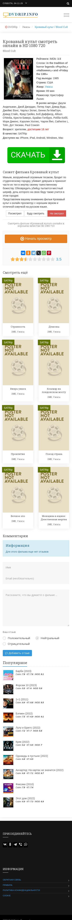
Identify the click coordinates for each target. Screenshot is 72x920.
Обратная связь (12, 880)
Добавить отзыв (17, 653)
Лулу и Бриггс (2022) (28, 727)
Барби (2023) (23, 671)
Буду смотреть (35, 213)
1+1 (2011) (22, 699)
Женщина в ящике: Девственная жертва (54, 517)
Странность (18, 326)
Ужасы (49, 86)
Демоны (54, 326)
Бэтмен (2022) (24, 713)
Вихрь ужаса (18, 388)
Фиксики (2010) (25, 784)
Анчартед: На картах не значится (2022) (40, 770)
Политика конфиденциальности (21, 890)
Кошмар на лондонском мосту (54, 390)
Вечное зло (18, 516)
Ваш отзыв (9, 632)
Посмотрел (15, 213)
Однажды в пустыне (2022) (32, 755)
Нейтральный (47, 638)
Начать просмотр (36, 238)
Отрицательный (16, 644)
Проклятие (18, 454)
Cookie (7, 895)
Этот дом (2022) (25, 798)
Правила (7, 885)
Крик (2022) (22, 741)
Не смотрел (57, 213)
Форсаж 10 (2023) (26, 685)
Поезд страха (54, 454)
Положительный (16, 638)
